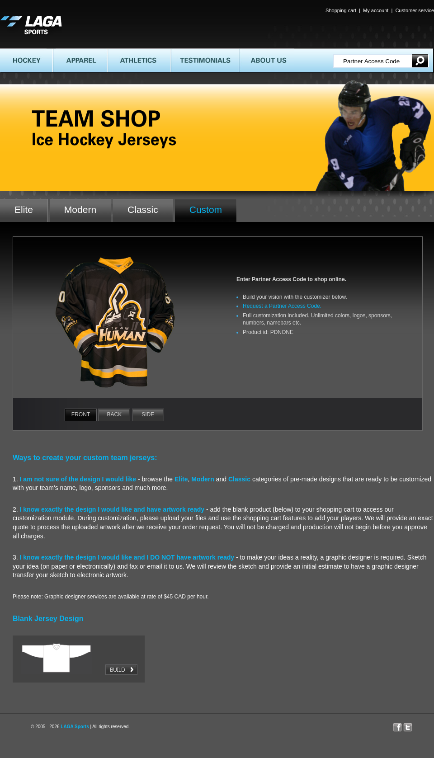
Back (114, 414)
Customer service (414, 10)
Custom (205, 209)
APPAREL (79, 60)
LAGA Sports (75, 726)
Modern (80, 209)
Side (148, 414)
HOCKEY (26, 60)
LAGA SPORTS (31, 25)
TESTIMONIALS (205, 60)
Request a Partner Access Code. (282, 306)
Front (80, 414)
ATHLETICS (138, 60)
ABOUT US (266, 60)
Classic (142, 209)
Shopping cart (341, 10)
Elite (23, 209)
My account (375, 10)
